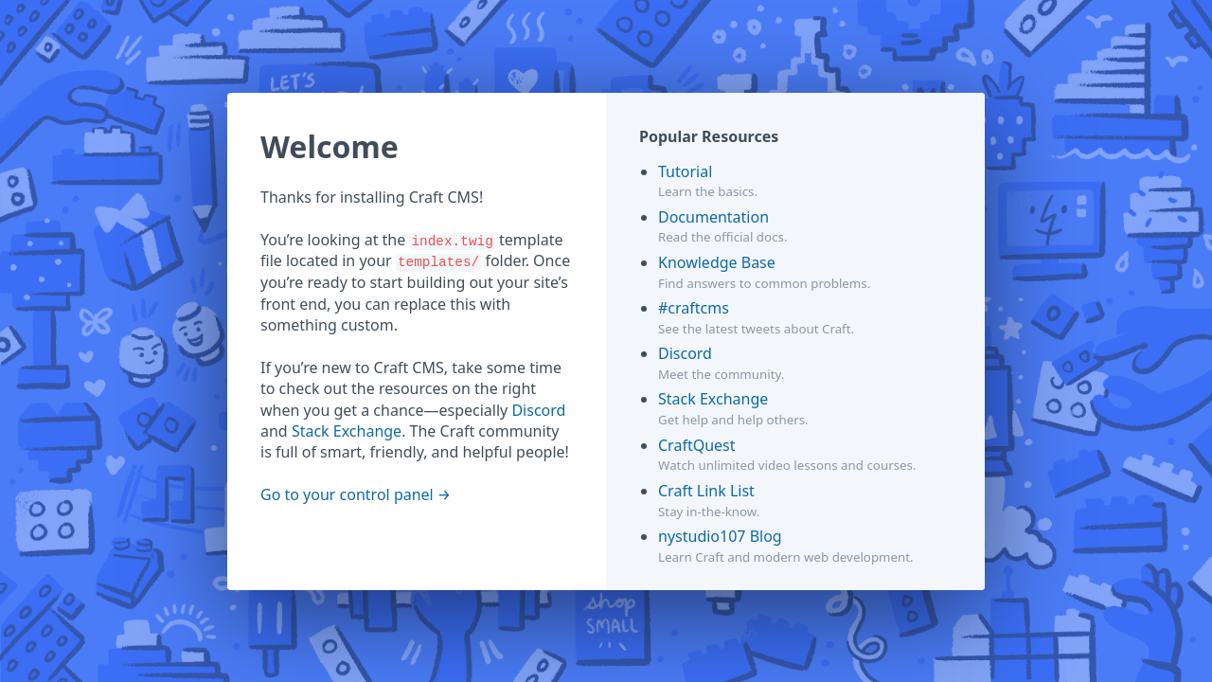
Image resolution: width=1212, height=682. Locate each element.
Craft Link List (706, 490)
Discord (538, 410)
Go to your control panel (347, 494)
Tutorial (685, 171)
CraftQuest (697, 445)
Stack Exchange (346, 431)
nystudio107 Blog (720, 536)
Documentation (713, 216)
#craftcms (693, 307)
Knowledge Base (716, 262)
